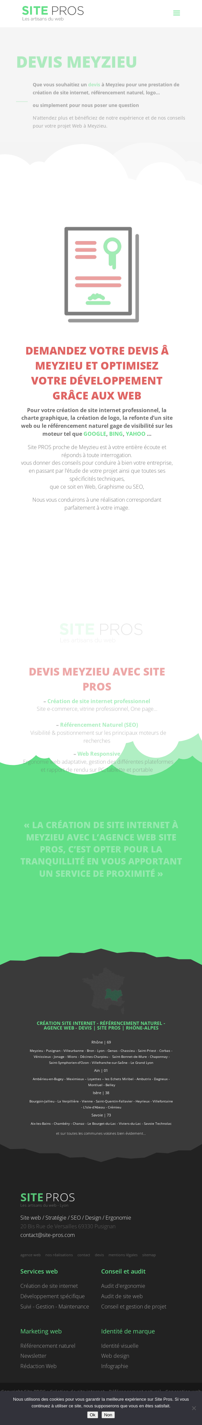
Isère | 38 (101, 1092)
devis (94, 89)
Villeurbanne (73, 1050)
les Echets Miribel (119, 1078)
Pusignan (53, 1050)
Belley (110, 1084)
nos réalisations (59, 1254)
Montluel (95, 1084)
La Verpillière (68, 1101)
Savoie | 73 (101, 1114)
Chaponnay (159, 1056)
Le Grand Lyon (142, 1062)
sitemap (149, 1254)
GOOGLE (94, 504)
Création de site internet (49, 1286)
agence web (59, 1028)
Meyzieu (36, 1050)
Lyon (101, 1050)
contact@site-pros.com (47, 1235)
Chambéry (62, 1123)
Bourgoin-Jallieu (41, 1101)
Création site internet (66, 1023)
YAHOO (136, 504)
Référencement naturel (47, 1345)
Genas (113, 1050)
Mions (72, 1056)
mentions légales (123, 1254)
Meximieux (75, 1078)
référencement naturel (131, 1023)
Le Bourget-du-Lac (101, 1123)
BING (116, 504)
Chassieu (128, 1050)
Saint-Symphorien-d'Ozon (69, 1062)
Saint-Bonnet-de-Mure (129, 1056)
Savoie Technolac (158, 1123)
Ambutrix (144, 1078)
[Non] (193, 1408)
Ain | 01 (101, 1070)
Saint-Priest (147, 1050)
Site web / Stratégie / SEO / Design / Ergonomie (75, 1217)
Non (108, 1414)
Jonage (59, 1056)
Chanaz (78, 1123)
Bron (90, 1050)
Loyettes (94, 1078)
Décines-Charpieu (94, 1056)
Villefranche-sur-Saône (110, 1062)
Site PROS (109, 1028)
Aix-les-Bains (41, 1123)
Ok (92, 1414)
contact (83, 1254)
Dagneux (161, 1078)
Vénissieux (42, 1056)
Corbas (164, 1050)
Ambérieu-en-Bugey (48, 1078)
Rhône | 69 (101, 1042)
